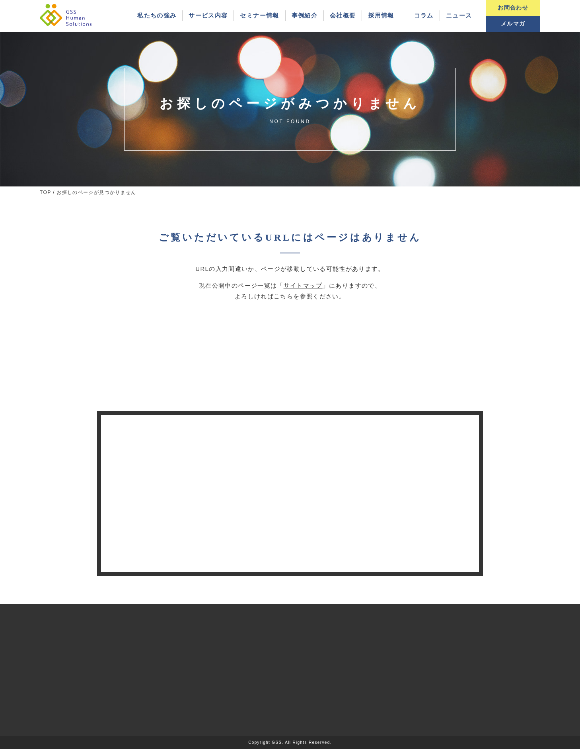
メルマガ (513, 24)
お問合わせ (513, 8)
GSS (277, 742)
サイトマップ (303, 285)
